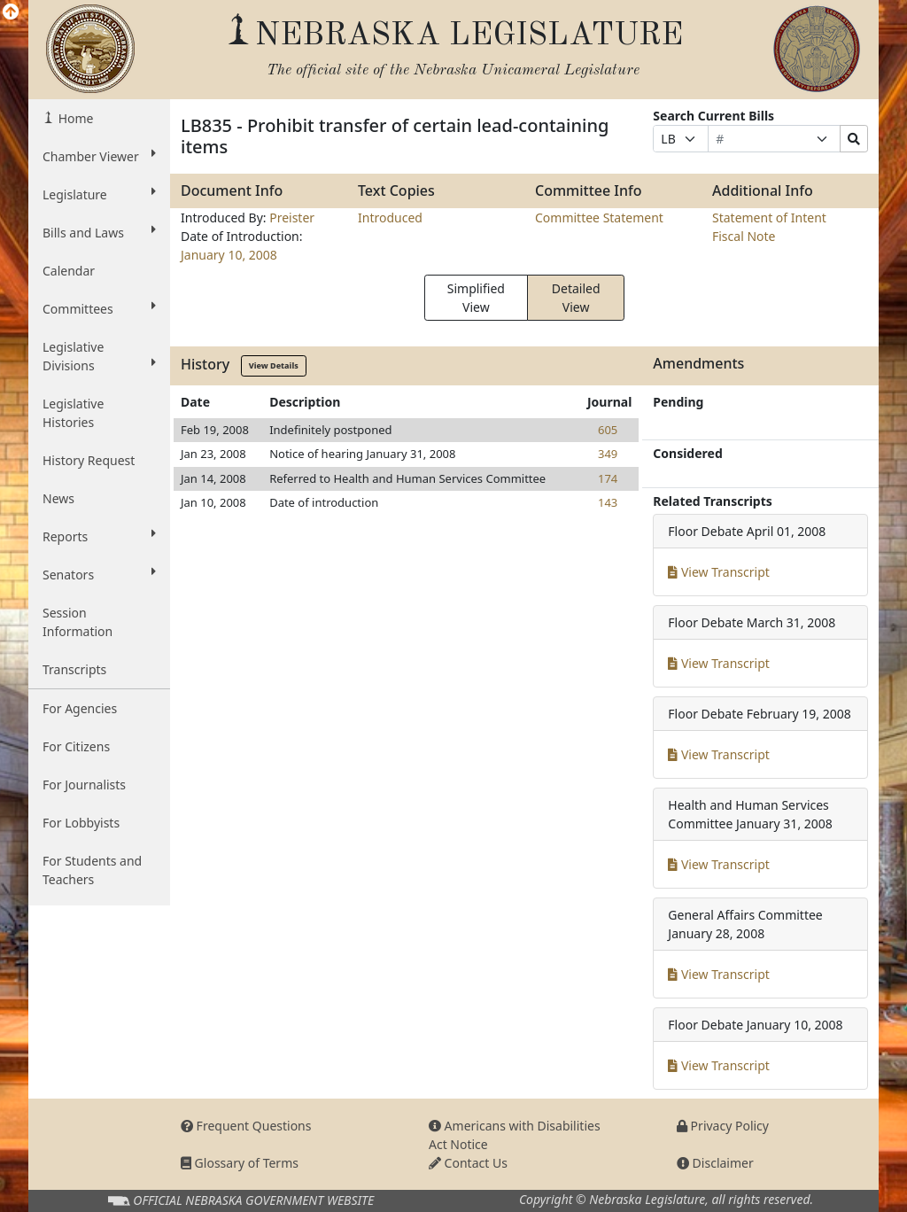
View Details (273, 365)
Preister (291, 217)
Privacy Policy (723, 1125)
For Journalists (84, 784)
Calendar (69, 270)
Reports (99, 536)
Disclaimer (715, 1162)
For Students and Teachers (92, 870)
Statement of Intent (769, 217)
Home (74, 118)
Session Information (77, 622)
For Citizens (76, 746)
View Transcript (719, 571)
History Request (89, 460)
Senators (99, 574)
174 (607, 478)
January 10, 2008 (229, 254)
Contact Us (468, 1162)
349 (607, 454)
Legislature (99, 194)
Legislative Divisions (99, 356)
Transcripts (74, 669)
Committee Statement (599, 217)
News (58, 498)
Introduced (390, 217)
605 (607, 430)
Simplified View (476, 297)
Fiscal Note (743, 236)
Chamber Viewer (99, 156)
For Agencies (80, 708)
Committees (99, 308)
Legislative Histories (73, 413)
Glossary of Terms (239, 1162)
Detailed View (576, 297)
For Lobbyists (81, 822)
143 (607, 502)
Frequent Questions (246, 1125)
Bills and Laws (99, 232)
